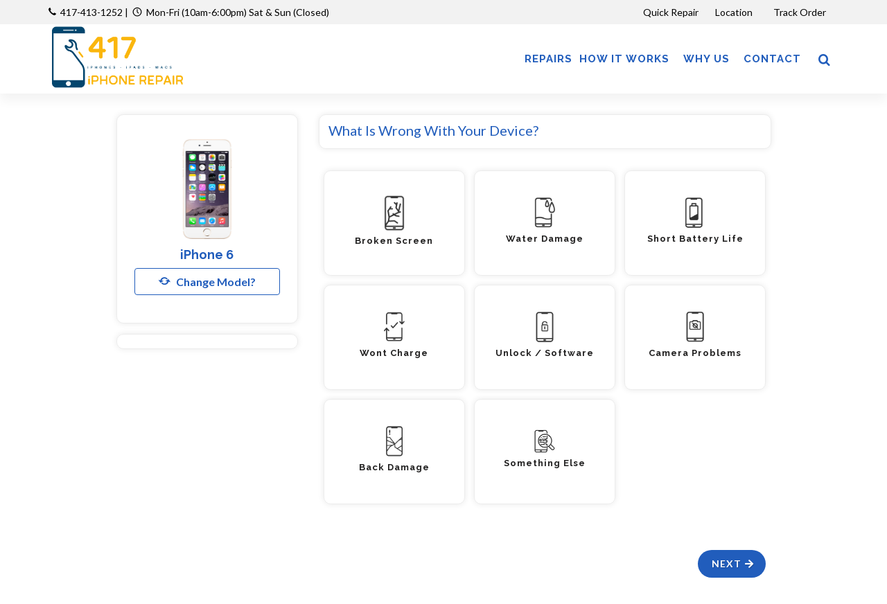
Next (733, 563)
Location (735, 12)
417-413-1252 (91, 12)
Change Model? (207, 281)
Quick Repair (671, 12)
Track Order (800, 12)
